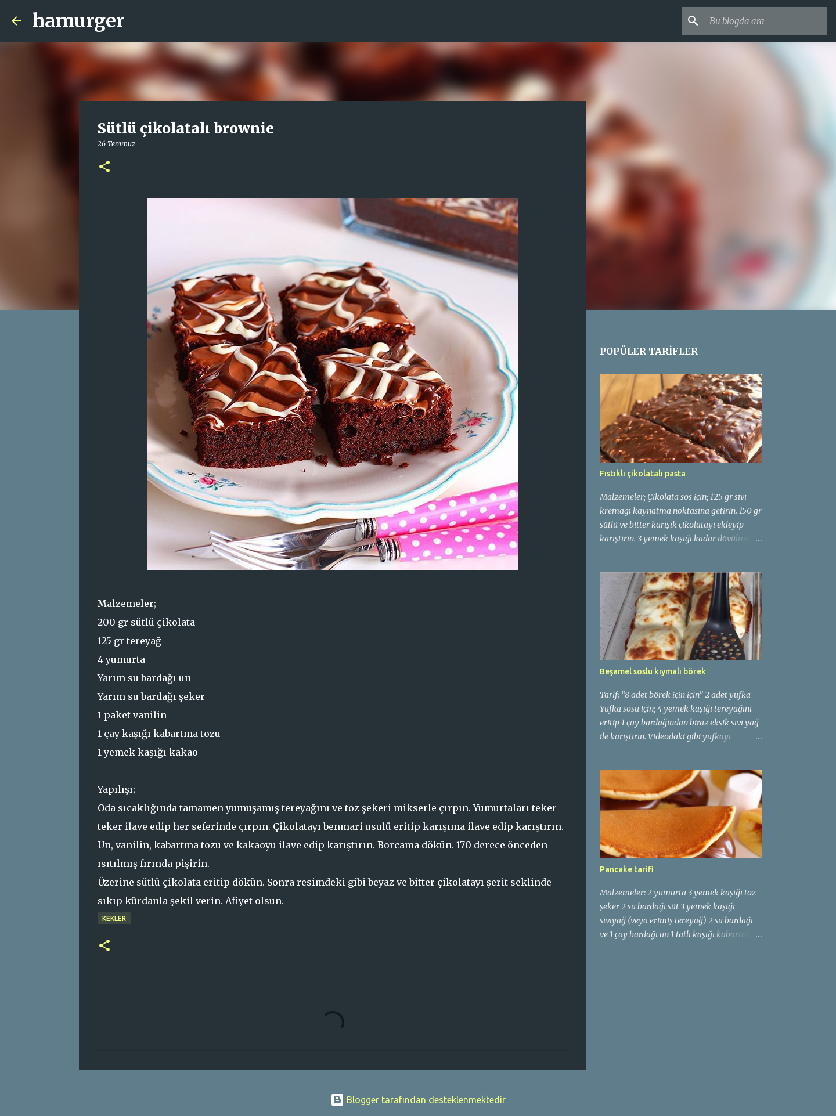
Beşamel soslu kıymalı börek (653, 671)
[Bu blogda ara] (766, 21)
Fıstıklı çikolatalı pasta (643, 473)
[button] (104, 167)
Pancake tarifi (627, 869)
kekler (114, 918)
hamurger (79, 20)
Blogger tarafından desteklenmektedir (418, 1100)
